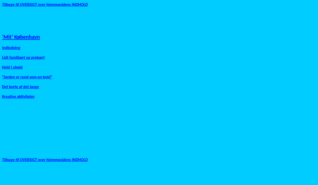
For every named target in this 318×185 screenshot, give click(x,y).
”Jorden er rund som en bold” (27, 77)
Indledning (11, 47)
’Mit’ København (21, 37)
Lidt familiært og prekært (23, 57)
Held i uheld (12, 67)
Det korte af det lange (20, 86)
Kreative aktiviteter (18, 96)
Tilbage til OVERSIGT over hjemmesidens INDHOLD (45, 4)
